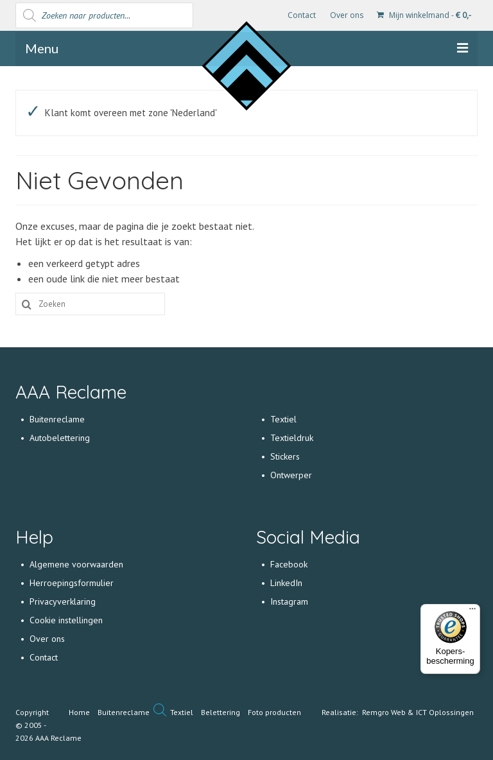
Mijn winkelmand (424, 15)
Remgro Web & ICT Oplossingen (418, 712)
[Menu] (472, 611)
